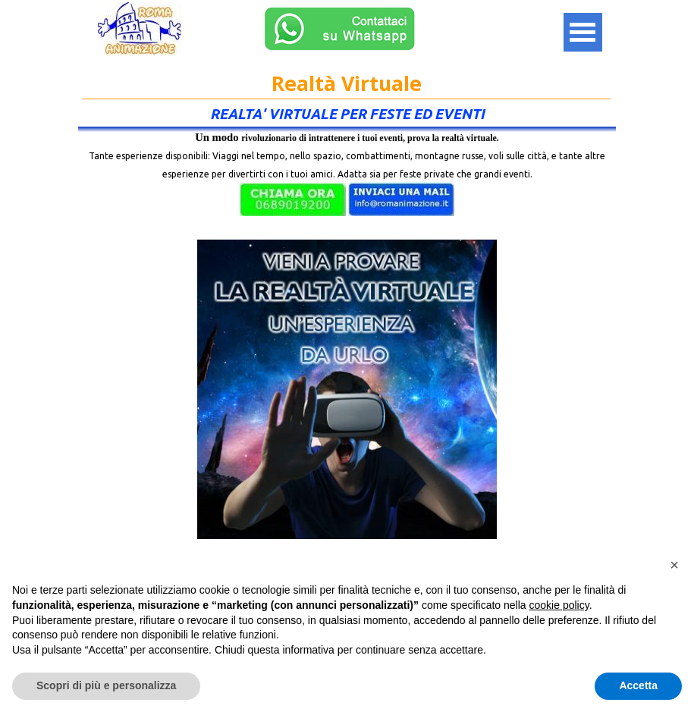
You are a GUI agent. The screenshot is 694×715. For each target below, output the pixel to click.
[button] (293, 199)
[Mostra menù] (583, 32)
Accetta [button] (638, 685)
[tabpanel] (347, 180)
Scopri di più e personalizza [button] (106, 685)
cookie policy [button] (559, 605)
